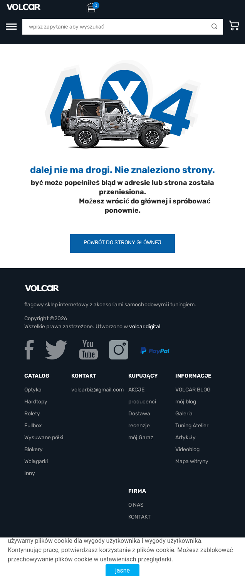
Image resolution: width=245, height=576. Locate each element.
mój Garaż (140, 437)
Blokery (33, 449)
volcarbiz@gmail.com (97, 389)
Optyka (33, 389)
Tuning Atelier (191, 425)
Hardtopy (35, 401)
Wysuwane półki (43, 437)
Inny (29, 473)
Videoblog (187, 449)
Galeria (184, 413)
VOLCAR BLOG (193, 389)
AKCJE (136, 389)
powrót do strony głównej (122, 242)
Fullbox (33, 425)
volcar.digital (144, 326)
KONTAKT (139, 517)
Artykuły (185, 437)
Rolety (32, 413)
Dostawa (139, 413)
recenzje (139, 425)
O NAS (136, 505)
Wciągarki (36, 461)
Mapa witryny (191, 461)
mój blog (185, 401)
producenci (142, 401)
